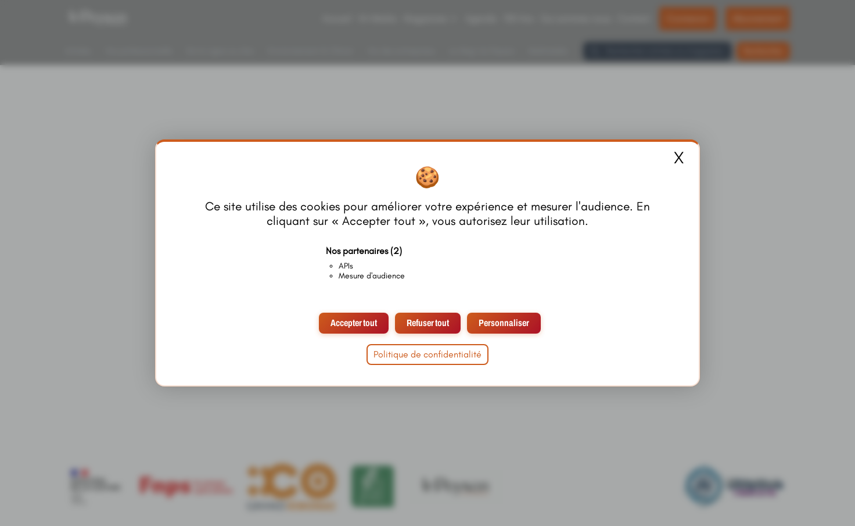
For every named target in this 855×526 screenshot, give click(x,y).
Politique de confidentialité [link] (427, 354)
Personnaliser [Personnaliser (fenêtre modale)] (504, 323)
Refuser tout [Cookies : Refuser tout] (428, 323)
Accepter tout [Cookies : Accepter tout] (353, 323)
